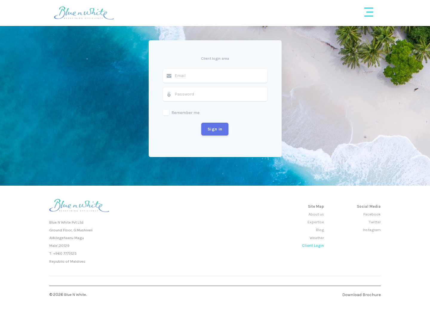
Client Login (313, 245)
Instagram (372, 229)
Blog (320, 229)
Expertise (316, 222)
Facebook (372, 214)
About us (316, 214)
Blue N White (75, 294)
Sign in (215, 129)
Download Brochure (361, 294)
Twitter (375, 222)
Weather (317, 238)
